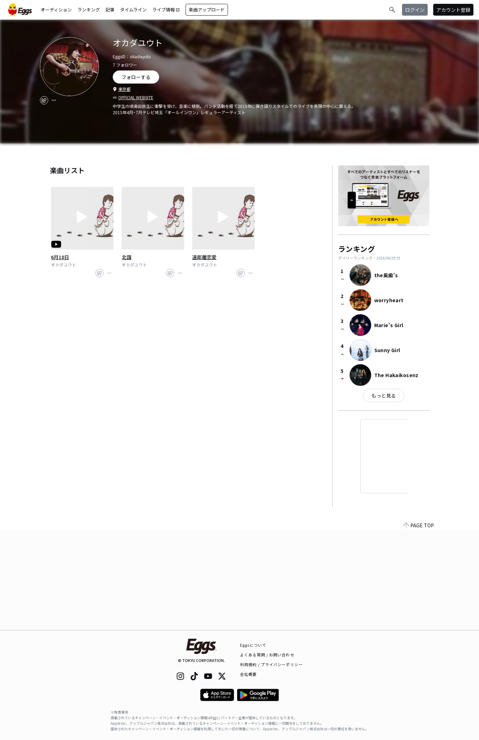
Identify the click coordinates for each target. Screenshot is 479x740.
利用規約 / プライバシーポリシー (271, 664)
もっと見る (383, 395)
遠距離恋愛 (204, 257)
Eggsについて (253, 645)
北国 (126, 257)
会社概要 (248, 674)
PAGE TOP (418, 625)
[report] (54, 100)
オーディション (56, 9)
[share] (44, 100)
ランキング (88, 9)
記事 (109, 9)
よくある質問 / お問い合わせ (267, 654)
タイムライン (133, 9)
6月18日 (60, 257)
